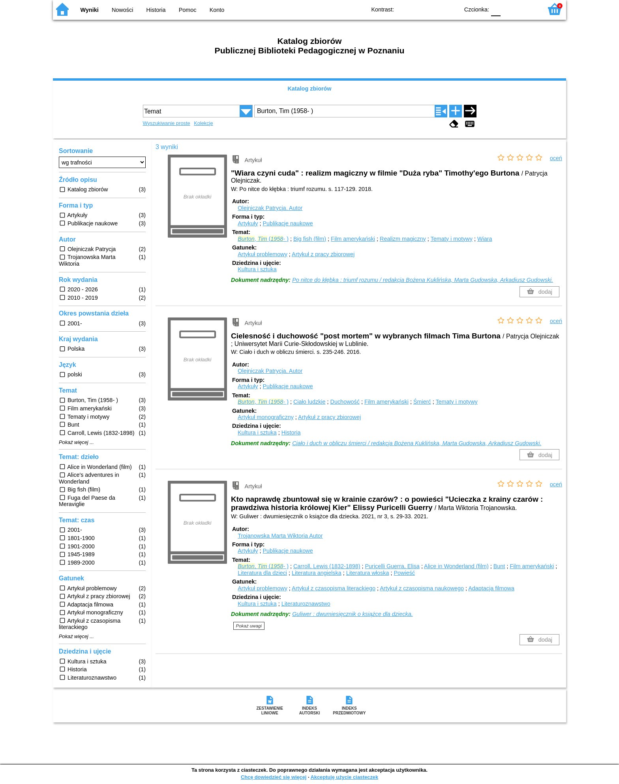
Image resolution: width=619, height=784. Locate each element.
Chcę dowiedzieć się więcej (273, 777)
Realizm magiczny (403, 239)
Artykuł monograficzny (266, 417)
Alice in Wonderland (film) (456, 566)
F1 (509, 9)
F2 (527, 9)
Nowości (122, 10)
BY (450, 9)
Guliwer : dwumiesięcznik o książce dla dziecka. (352, 614)
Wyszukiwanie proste (166, 123)
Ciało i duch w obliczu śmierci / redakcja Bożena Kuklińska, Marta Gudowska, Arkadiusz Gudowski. (416, 443)
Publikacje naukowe (288, 223)
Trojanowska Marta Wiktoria (280, 536)
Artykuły (248, 223)
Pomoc (188, 10)
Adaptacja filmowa (491, 588)
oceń (556, 158)
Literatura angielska (316, 573)
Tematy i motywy (452, 239)
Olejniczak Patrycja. (270, 208)
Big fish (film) (309, 239)
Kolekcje (203, 123)
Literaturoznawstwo (305, 604)
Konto (217, 10)
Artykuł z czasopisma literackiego (333, 588)
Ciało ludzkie (309, 402)
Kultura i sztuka (257, 269)
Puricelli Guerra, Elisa (392, 566)
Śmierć (422, 402)
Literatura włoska (367, 573)
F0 (495, 9)
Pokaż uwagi (249, 625)
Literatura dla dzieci (262, 573)
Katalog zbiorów (309, 88)
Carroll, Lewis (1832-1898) (326, 566)
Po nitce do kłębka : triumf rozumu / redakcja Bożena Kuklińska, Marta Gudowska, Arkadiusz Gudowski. (422, 280)
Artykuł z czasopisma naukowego (422, 588)
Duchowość (345, 402)
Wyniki (90, 10)
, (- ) (263, 239)
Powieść (404, 573)
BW (419, 9)
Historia (156, 10)
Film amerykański (353, 239)
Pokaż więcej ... (76, 442)
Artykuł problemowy (262, 254)
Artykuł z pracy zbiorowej (323, 254)
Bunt (499, 566)
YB (435, 9)
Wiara (484, 239)
